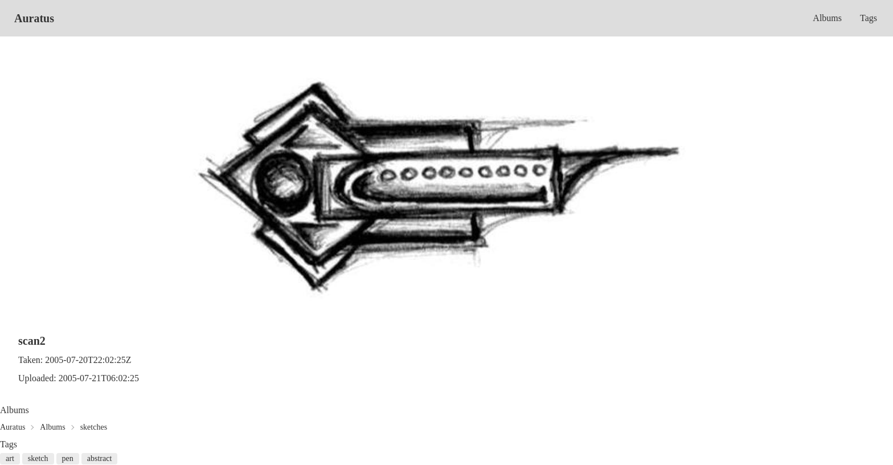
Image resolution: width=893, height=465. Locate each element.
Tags (868, 18)
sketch (38, 458)
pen (67, 458)
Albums (827, 18)
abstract (99, 458)
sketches (93, 427)
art (10, 458)
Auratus (34, 18)
